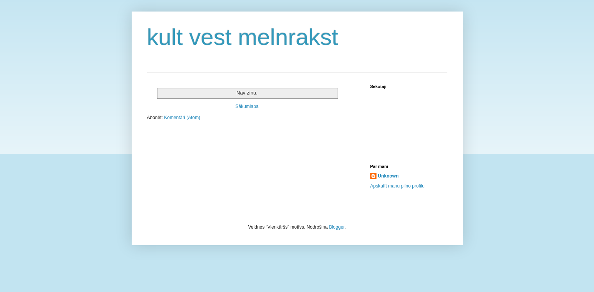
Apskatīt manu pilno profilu (397, 186)
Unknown (388, 176)
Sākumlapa (246, 106)
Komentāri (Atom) (182, 117)
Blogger (337, 227)
